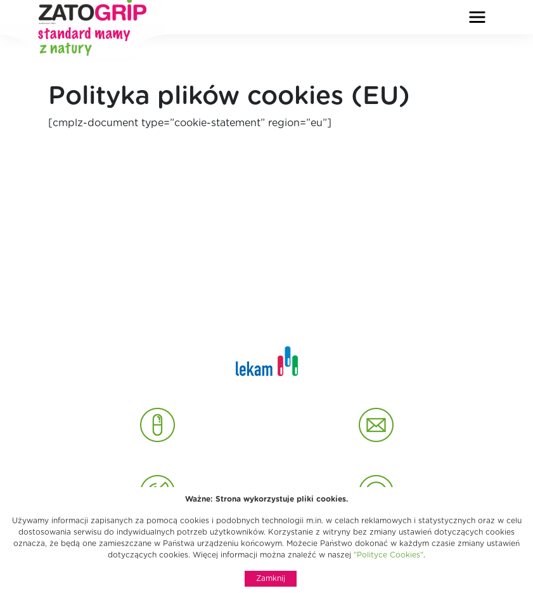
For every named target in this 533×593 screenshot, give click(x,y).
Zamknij (270, 578)
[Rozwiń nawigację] (477, 17)
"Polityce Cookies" (388, 555)
